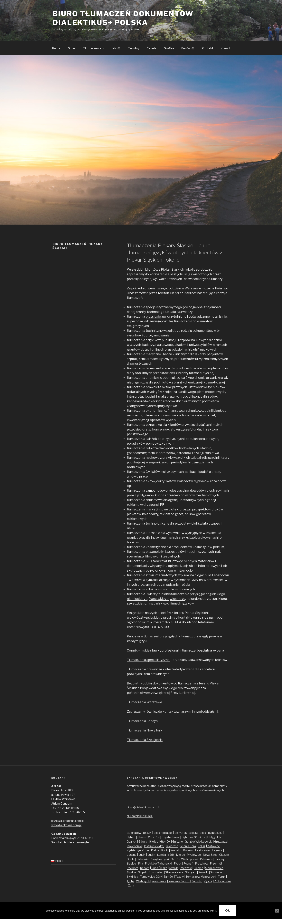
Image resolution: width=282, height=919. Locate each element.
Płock (178, 863)
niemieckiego (137, 599)
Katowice (213, 846)
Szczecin (216, 872)
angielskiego (215, 594)
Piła (140, 863)
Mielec (180, 854)
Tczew (179, 876)
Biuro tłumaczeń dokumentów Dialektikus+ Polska (122, 18)
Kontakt (207, 48)
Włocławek (159, 881)
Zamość (197, 881)
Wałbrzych (143, 881)
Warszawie (193, 288)
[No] (277, 911)
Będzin (147, 832)
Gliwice (153, 841)
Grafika (169, 48)
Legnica (217, 850)
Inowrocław (134, 846)
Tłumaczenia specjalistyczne (148, 660)
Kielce (155, 850)
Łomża (161, 854)
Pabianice (206, 859)
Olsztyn (224, 854)
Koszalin (175, 850)
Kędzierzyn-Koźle (138, 850)
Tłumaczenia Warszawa (144, 702)
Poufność (187, 48)
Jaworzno (172, 846)
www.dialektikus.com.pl (66, 825)
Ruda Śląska (159, 868)
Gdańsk (131, 841)
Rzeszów (186, 868)
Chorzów (154, 837)
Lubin (142, 854)
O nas (72, 48)
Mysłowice (194, 854)
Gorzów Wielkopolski (198, 841)
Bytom (131, 837)
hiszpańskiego (158, 603)
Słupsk (142, 872)
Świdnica (132, 876)
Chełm (141, 837)
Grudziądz (220, 841)
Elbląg (211, 837)
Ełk (219, 837)
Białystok (180, 832)
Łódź (171, 854)
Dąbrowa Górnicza (193, 837)
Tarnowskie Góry (151, 876)
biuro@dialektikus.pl (140, 815)
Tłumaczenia (94, 48)
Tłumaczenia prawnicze (144, 669)
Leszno (131, 854)
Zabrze (185, 881)
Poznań (188, 863)
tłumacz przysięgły (194, 636)
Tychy (130, 881)
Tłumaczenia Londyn (142, 721)
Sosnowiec (156, 872)
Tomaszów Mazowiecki (201, 876)
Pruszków (201, 863)
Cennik (151, 48)
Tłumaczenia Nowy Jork (144, 730)
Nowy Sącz (210, 854)
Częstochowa (171, 837)
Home (56, 48)
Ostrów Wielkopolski (184, 859)
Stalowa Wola (174, 872)
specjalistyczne (157, 307)
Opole (131, 859)
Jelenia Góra (188, 846)
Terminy (133, 48)
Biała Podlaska (163, 832)
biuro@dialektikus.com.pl (67, 820)
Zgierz (208, 881)
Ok (227, 910)
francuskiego (159, 599)
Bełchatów (134, 832)
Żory (131, 885)
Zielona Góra (222, 881)
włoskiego (177, 599)
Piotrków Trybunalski (158, 863)
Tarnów (168, 876)
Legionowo (202, 850)
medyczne (153, 354)
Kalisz (201, 846)
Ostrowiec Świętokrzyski (152, 859)
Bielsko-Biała (197, 832)
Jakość (115, 48)
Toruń (221, 876)
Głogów (165, 841)
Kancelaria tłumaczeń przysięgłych (152, 636)
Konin (164, 850)
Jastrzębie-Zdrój (154, 846)
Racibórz (132, 868)
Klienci (225, 48)
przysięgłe (153, 316)
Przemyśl (216, 863)
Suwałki (203, 872)
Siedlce (198, 868)
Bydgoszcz (215, 832)
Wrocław (174, 881)
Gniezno (177, 841)
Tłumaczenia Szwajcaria (145, 740)
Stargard (190, 872)
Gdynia (142, 841)
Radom (144, 868)
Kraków (188, 850)
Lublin (151, 854)
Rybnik (173, 868)
